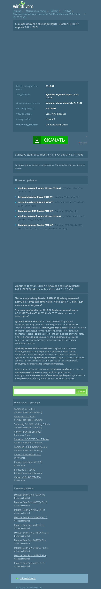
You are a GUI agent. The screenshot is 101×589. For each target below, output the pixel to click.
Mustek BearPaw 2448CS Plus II (31, 547)
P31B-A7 (67, 10)
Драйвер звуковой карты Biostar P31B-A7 (39, 188)
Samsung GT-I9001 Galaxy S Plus (32, 424)
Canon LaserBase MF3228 (28, 462)
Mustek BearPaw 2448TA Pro (29, 525)
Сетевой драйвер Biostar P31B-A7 (35, 197)
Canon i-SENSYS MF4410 (27, 477)
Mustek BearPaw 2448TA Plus (30, 540)
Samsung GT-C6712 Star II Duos (31, 439)
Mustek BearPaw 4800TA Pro (29, 509)
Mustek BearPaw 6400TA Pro (29, 494)
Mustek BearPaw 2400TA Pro (29, 563)
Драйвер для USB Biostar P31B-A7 (35, 211)
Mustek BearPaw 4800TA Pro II (30, 502)
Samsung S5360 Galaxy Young (30, 447)
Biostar (54, 10)
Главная (17, 10)
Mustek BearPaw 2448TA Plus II (31, 532)
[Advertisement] (50, 54)
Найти (81, 391)
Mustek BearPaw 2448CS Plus (30, 555)
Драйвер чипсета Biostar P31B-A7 (35, 225)
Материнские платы (36, 10)
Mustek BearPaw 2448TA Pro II (30, 517)
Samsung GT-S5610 (24, 409)
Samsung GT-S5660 (24, 469)
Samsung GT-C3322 (24, 416)
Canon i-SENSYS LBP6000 (27, 431)
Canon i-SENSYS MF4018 (27, 454)
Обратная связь (28, 578)
